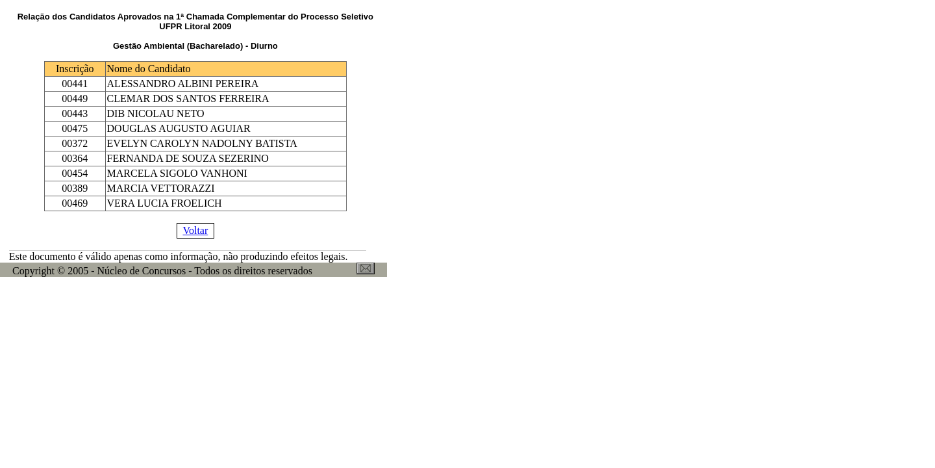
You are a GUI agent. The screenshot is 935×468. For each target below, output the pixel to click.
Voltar (195, 230)
